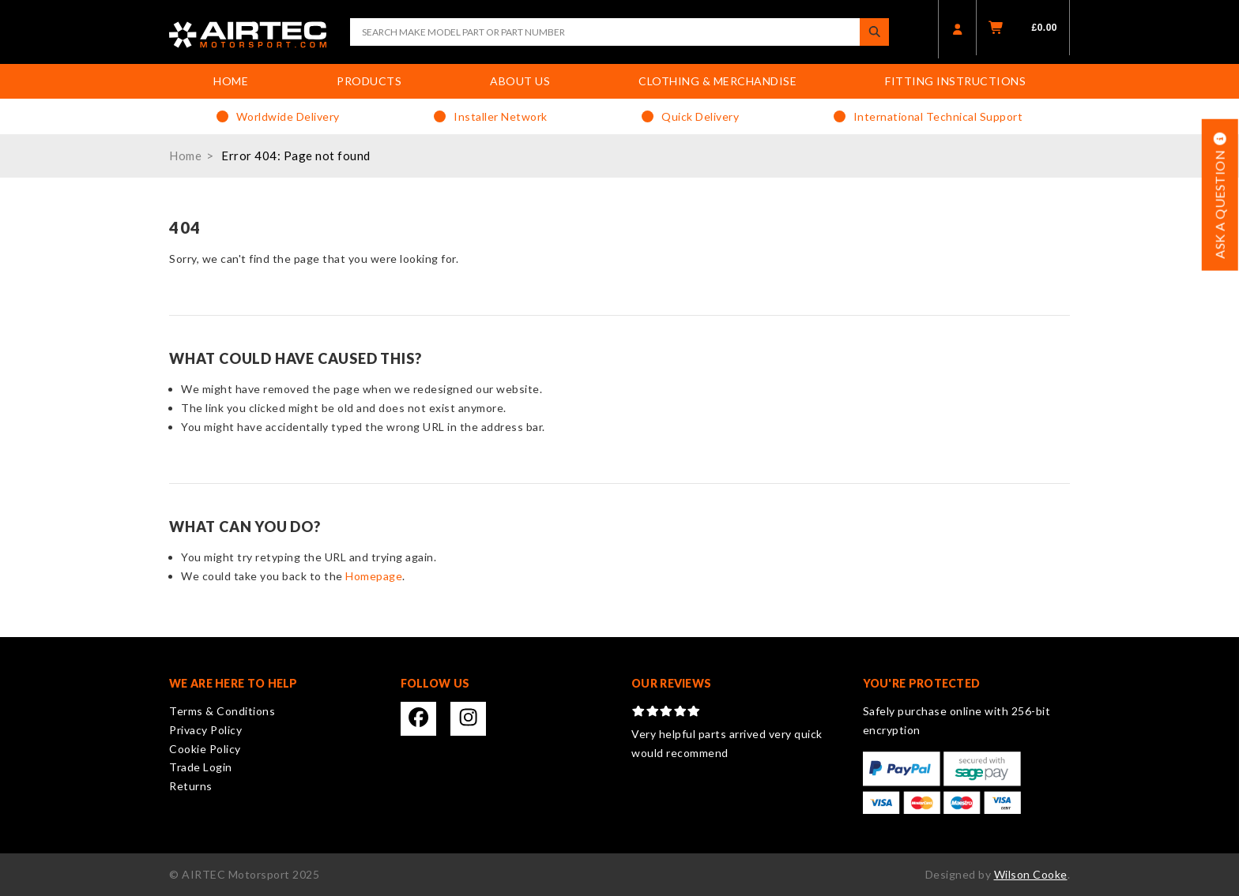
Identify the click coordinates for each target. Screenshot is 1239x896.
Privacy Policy (205, 730)
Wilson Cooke (1031, 874)
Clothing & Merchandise (717, 81)
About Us (520, 81)
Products (369, 81)
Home (230, 81)
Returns (191, 786)
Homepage (373, 576)
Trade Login (200, 767)
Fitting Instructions (955, 81)
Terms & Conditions (222, 711)
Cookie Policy (205, 748)
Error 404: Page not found (296, 155)
